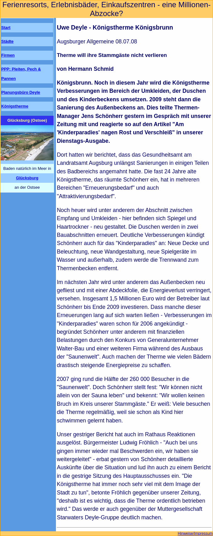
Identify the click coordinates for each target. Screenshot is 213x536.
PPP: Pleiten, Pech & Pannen (21, 74)
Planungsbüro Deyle (20, 92)
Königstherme (14, 106)
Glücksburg (27, 178)
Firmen (8, 55)
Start (5, 27)
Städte (7, 41)
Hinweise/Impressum (195, 533)
